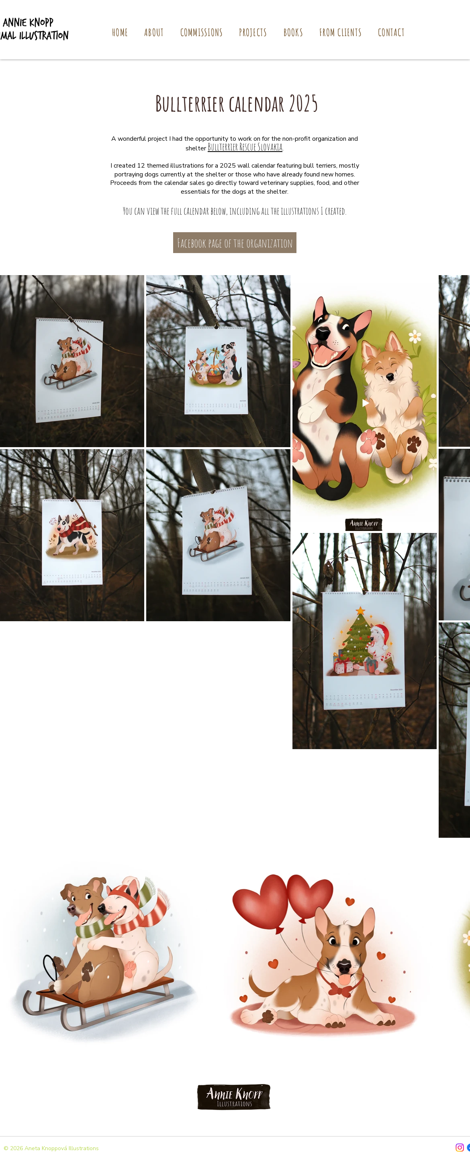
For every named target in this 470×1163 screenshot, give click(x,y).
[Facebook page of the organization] (234, 242)
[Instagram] (459, 1147)
